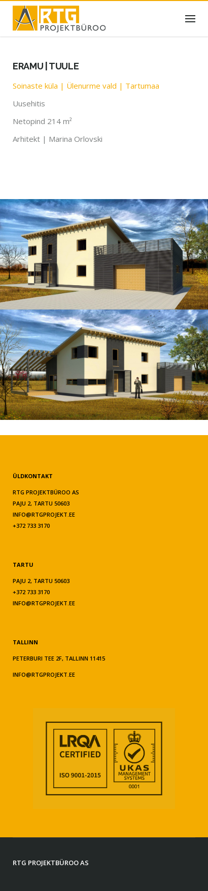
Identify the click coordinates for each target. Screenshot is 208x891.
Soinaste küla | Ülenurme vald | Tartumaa (86, 86)
